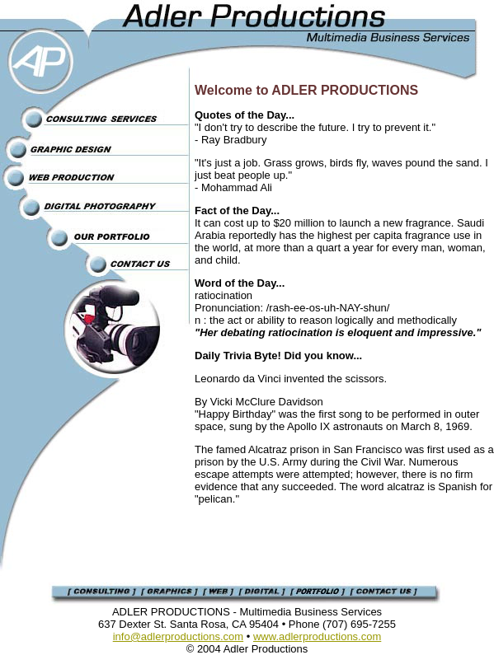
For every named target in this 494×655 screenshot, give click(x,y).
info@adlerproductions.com (178, 636)
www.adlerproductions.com (317, 636)
